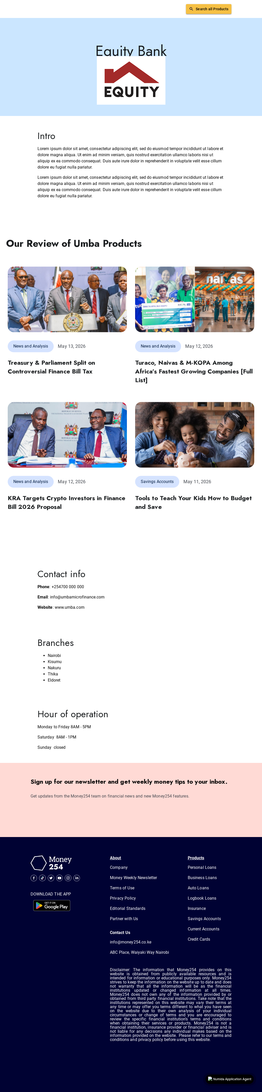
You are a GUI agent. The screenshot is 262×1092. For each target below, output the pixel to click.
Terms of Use (122, 888)
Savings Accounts (204, 918)
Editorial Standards (127, 908)
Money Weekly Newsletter (133, 877)
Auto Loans (198, 888)
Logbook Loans (202, 898)
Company (119, 867)
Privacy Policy (123, 898)
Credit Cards (199, 939)
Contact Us (120, 932)
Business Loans (202, 877)
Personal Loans (202, 867)
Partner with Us (124, 918)
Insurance (197, 908)
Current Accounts (203, 929)
